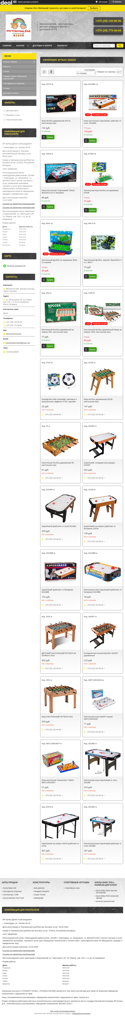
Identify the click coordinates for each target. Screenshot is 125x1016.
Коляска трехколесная (105, 901)
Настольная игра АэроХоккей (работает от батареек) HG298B (103, 591)
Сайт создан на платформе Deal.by (62, 1011)
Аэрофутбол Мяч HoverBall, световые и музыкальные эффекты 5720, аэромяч (59, 400)
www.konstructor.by (13, 334)
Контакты (62, 46)
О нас (40, 53)
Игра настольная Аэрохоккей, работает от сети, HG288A (102, 122)
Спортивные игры (72, 888)
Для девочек (39, 888)
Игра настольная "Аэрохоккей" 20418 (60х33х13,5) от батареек (58, 191)
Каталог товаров (10, 62)
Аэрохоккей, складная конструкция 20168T (99, 464)
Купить (50, 137)
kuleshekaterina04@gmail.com (18, 343)
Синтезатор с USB (10, 895)
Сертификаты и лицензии (13, 83)
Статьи (6, 71)
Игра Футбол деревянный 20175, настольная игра (56, 122)
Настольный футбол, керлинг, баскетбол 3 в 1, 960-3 (102, 261)
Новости (6, 67)
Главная (7, 46)
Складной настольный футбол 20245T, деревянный (101, 654)
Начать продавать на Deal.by (28, 2)
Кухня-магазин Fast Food (13, 898)
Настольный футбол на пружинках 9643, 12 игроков (60, 261)
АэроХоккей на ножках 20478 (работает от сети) (60, 844)
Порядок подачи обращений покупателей (15, 77)
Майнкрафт (39, 898)
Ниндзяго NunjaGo (41, 891)
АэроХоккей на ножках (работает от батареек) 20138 (100, 527)
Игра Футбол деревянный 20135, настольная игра (98, 400)
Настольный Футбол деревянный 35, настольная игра (58, 464)
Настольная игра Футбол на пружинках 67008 (101, 191)
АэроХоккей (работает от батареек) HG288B (57, 591)
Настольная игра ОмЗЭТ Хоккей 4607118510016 (98, 718)
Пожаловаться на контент (81, 1013)
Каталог (20, 46)
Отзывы (6, 88)
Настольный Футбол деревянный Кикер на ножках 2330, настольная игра (103, 331)
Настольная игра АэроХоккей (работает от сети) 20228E (103, 844)
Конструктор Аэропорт (12, 891)
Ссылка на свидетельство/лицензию (19, 204)
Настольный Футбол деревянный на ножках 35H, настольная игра (58, 331)
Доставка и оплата (42, 46)
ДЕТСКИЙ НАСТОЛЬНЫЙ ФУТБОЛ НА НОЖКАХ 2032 (59, 654)
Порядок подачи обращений (17, 53)
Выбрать (94, 8)
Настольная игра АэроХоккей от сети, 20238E (100, 781)
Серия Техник (40, 895)
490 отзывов (103, 2)
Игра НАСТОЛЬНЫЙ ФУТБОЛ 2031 (57, 717)
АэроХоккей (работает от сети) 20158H (59, 526)
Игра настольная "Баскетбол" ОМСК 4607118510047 (58, 781)
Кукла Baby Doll (9, 888)
